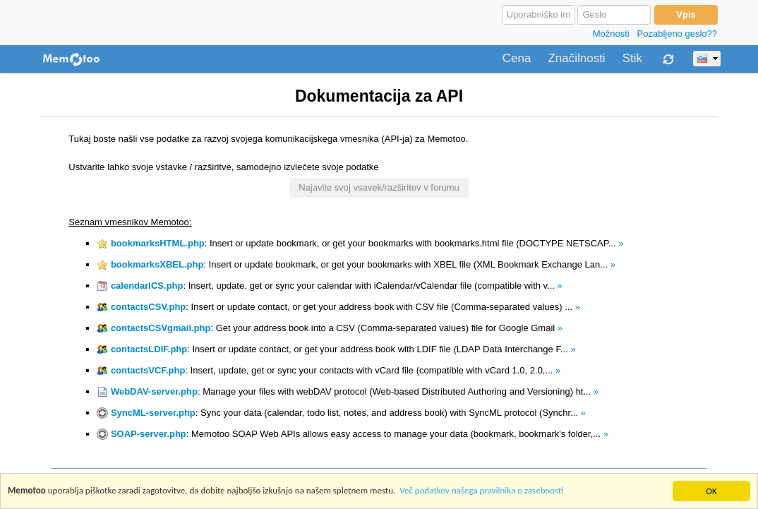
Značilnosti (576, 58)
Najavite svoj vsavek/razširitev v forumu (379, 187)
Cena (517, 58)
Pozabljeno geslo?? (677, 33)
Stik (632, 58)
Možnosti (611, 33)
